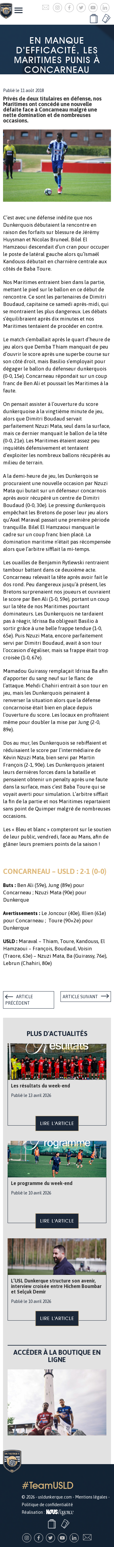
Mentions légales (91, 1497)
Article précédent (19, 1000)
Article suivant (80, 996)
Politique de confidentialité (47, 1504)
